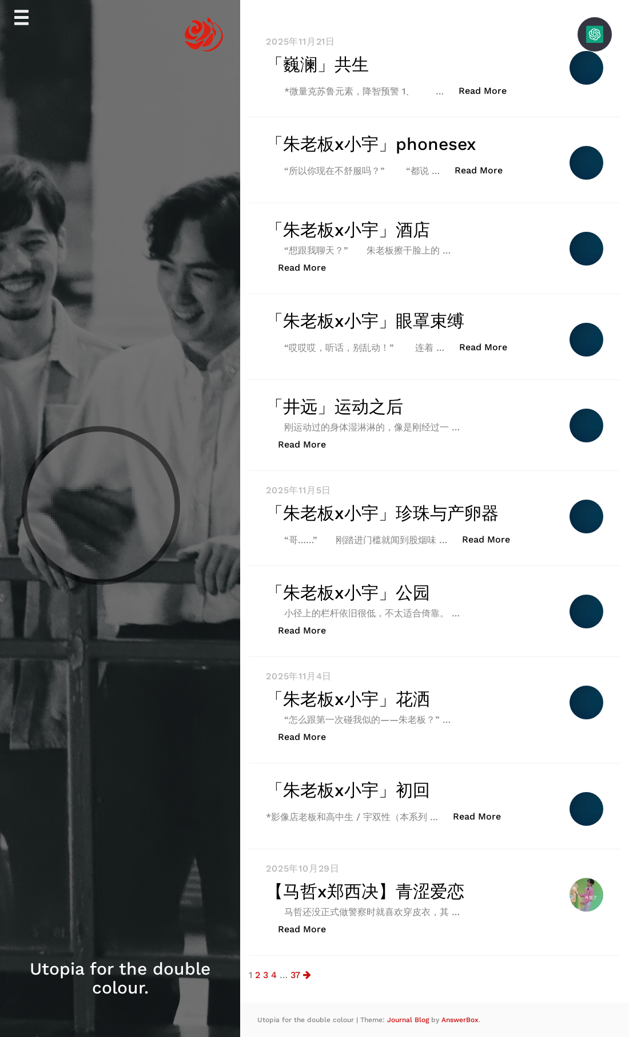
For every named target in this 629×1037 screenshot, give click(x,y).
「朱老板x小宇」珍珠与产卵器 (382, 513)
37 (295, 974)
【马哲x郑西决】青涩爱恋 (365, 891)
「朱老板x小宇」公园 (348, 593)
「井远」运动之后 (334, 407)
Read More (489, 90)
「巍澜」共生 (317, 64)
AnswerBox (460, 1020)
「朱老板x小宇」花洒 (348, 699)
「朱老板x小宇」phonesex (371, 144)
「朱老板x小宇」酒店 (348, 230)
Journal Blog (409, 1020)
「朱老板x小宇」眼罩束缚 (365, 321)
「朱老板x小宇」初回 (348, 790)
